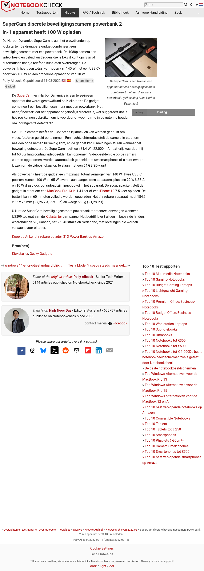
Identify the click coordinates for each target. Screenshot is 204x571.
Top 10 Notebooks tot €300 (165, 341)
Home (24, 13)
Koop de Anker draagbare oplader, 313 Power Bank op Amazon (58, 237)
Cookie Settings (102, 548)
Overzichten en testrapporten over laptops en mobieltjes (37, 529)
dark (93, 566)
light (103, 566)
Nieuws (70, 13)
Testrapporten (46, 13)
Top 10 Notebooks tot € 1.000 (167, 352)
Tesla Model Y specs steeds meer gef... (99, 265)
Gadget (10, 86)
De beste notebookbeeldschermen (170, 368)
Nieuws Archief (94, 529)
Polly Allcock (83, 277)
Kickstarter (54, 217)
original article (61, 277)
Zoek (178, 13)
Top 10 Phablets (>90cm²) (164, 440)
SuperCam (24, 95)
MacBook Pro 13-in (61, 191)
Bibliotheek (120, 13)
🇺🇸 (63, 81)
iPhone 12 (106, 191)
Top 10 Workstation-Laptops (166, 324)
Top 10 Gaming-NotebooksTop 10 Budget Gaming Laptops (167, 285)
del (111, 566)
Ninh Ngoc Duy (60, 310)
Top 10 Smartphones (160, 435)
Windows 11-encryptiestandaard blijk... (31, 265)
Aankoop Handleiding (152, 13)
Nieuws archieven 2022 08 (121, 529)
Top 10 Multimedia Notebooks (167, 274)
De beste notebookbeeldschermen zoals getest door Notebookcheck (172, 357)
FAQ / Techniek (94, 13)
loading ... (139, 112)
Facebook (117, 323)
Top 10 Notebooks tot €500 (165, 346)
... (199, 13)
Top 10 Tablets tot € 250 (163, 429)
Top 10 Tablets (156, 424)
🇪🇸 (69, 81)
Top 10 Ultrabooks (158, 335)
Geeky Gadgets (41, 254)
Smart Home (84, 81)
